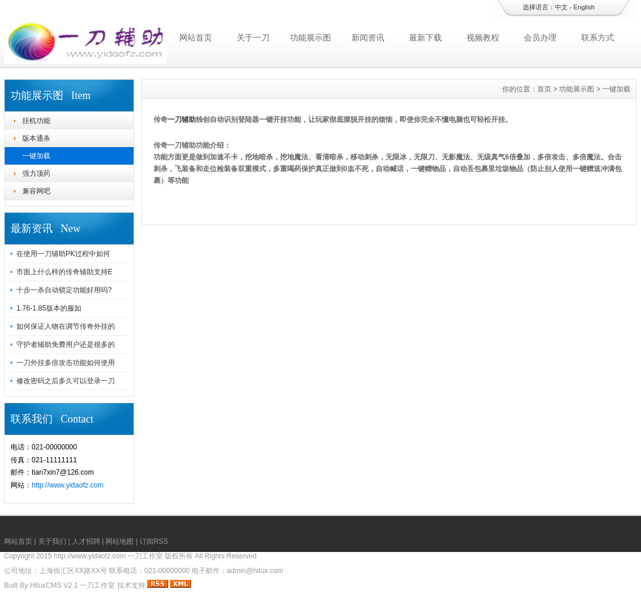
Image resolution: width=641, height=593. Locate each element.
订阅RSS (153, 541)
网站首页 (195, 37)
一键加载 (36, 156)
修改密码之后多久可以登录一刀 (65, 381)
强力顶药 (36, 173)
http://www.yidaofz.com (68, 485)
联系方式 (597, 37)
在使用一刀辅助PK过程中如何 (63, 254)
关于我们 (52, 541)
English (584, 7)
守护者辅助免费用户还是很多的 (65, 344)
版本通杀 (36, 138)
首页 (544, 89)
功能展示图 (310, 37)
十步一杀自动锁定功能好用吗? (64, 290)
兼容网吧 (36, 191)
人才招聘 (86, 541)
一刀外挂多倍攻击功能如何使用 (65, 363)
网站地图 (119, 541)
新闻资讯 (368, 37)
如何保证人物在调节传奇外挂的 (65, 326)
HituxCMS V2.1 (54, 585)
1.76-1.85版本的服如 (48, 308)
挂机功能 (36, 121)
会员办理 (540, 37)
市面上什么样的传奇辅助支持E (64, 272)
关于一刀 (253, 37)
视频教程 (482, 37)
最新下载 (425, 37)
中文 (561, 7)
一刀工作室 (97, 585)
